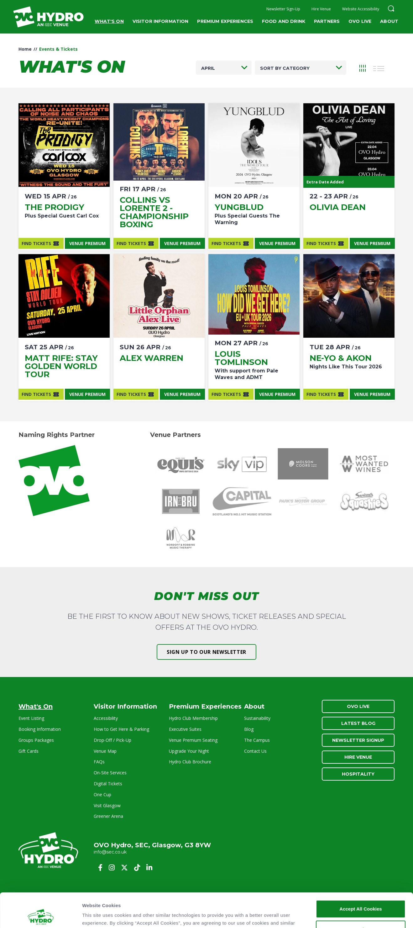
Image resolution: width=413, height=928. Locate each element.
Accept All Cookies (360, 876)
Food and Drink (283, 21)
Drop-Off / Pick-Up (112, 740)
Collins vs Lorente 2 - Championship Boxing (154, 212)
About (389, 21)
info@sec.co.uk (110, 852)
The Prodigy (54, 207)
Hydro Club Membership (193, 718)
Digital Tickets (108, 784)
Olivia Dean (338, 207)
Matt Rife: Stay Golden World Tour (61, 366)
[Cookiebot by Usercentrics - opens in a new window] (40, 915)
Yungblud (239, 207)
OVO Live (359, 21)
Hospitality (358, 774)
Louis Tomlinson (241, 358)
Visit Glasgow (107, 805)
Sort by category (285, 68)
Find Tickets (36, 243)
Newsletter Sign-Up (283, 9)
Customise (361, 897)
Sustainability (257, 718)
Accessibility (106, 718)
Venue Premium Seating (193, 740)
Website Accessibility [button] (360, 9)
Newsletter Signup (358, 740)
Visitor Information (161, 21)
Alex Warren (151, 358)
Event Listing (31, 718)
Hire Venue (321, 9)
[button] (391, 9)
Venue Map (105, 751)
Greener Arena (108, 816)
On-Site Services (110, 773)
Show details (96, 915)
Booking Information (39, 729)
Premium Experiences (225, 21)
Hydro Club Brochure (190, 762)
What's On (109, 21)
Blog (249, 729)
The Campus (257, 740)
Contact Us (255, 751)
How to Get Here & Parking (121, 729)
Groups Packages (36, 740)
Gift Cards (28, 751)
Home (25, 49)
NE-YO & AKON (341, 358)
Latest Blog (358, 723)
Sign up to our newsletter (206, 652)
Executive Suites (185, 729)
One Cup (102, 794)
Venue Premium (87, 243)
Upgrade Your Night (189, 751)
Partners (327, 21)
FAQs (99, 762)
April (208, 68)
